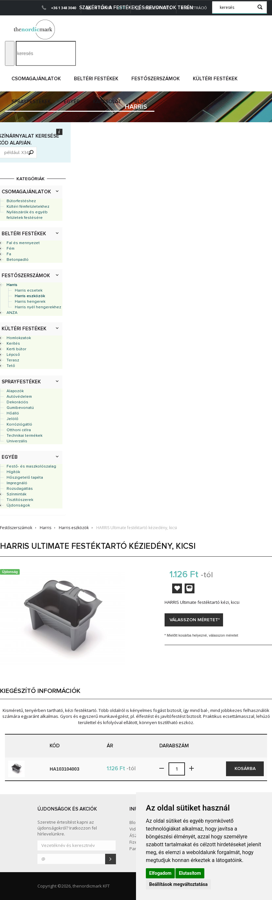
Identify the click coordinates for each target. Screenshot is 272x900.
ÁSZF (134, 835)
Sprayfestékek (31, 101)
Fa (9, 254)
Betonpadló (18, 260)
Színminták (16, 494)
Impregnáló (17, 483)
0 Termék (105, 7)
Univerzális (17, 441)
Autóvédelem (19, 397)
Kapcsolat (107, 101)
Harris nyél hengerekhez (38, 307)
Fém (10, 249)
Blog (141, 101)
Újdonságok (18, 505)
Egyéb (72, 101)
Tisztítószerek (20, 500)
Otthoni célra (19, 430)
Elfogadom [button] (160, 873)
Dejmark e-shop (35, 29)
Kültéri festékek (215, 78)
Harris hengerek (30, 302)
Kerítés (13, 344)
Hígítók (13, 472)
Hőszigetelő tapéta (25, 478)
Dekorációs (17, 402)
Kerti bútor (16, 349)
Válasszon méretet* (195, 620)
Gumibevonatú (20, 408)
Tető (11, 366)
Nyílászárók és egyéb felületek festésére (27, 215)
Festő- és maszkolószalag (31, 467)
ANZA (12, 313)
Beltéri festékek (96, 78)
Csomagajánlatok (36, 78)
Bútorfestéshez (21, 201)
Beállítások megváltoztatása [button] (178, 884)
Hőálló (13, 413)
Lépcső (13, 355)
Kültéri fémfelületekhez (28, 207)
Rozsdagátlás (20, 489)
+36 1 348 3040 (63, 7)
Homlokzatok (19, 338)
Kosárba (245, 768)
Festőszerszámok (155, 78)
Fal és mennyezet (23, 243)
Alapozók (15, 391)
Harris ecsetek (28, 291)
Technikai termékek (24, 436)
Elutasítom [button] (190, 873)
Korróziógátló (19, 425)
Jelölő (12, 419)
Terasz (13, 360)
